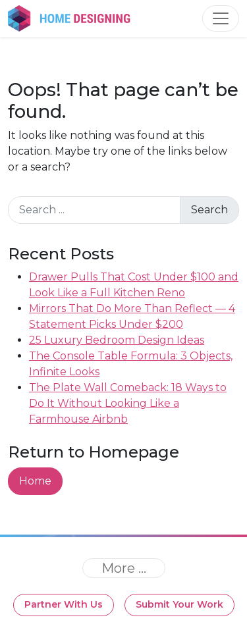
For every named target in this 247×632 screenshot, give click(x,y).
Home (35, 481)
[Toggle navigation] (220, 18)
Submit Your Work (179, 604)
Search (209, 209)
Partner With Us (63, 604)
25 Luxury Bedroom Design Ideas (116, 340)
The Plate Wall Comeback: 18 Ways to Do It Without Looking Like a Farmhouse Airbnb (128, 403)
